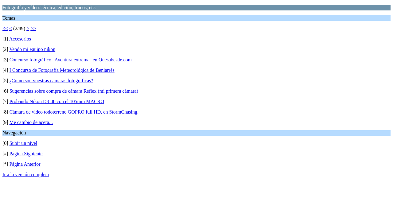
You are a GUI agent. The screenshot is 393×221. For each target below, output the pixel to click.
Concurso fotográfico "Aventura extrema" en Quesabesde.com (71, 59)
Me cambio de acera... (31, 122)
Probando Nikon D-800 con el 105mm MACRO (57, 101)
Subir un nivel (23, 143)
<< (5, 28)
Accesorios (20, 38)
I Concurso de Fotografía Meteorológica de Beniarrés (62, 70)
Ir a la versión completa (25, 174)
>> (33, 28)
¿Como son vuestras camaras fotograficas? (51, 80)
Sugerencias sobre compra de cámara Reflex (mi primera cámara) (74, 91)
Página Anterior (25, 164)
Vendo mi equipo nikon (32, 49)
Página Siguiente (26, 153)
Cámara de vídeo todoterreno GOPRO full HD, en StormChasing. (74, 111)
